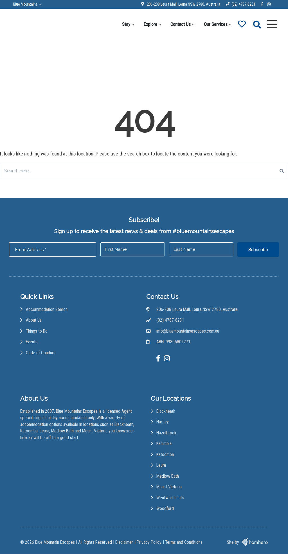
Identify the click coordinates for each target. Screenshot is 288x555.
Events (31, 343)
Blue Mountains (26, 4)
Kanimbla (164, 445)
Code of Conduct (41, 354)
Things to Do (37, 332)
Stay (125, 24)
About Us (34, 321)
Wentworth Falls (170, 499)
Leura (161, 467)
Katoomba (165, 456)
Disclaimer (124, 543)
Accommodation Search (47, 310)
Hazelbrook (167, 434)
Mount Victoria (169, 488)
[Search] (281, 171)
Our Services (215, 24)
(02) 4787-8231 (243, 4)
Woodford (165, 510)
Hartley (163, 423)
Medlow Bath (168, 477)
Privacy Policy (149, 543)
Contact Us (180, 24)
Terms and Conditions (183, 543)
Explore (149, 24)
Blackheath (166, 413)
